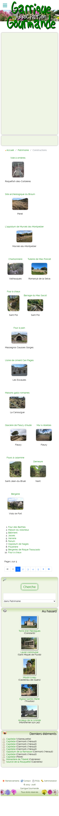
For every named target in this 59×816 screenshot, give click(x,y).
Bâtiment (12, 532)
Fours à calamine (15, 457)
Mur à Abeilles (44, 425)
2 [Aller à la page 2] (22, 569)
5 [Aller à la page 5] (38, 569)
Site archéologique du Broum (20, 194)
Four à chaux (13, 291)
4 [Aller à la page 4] (33, 569)
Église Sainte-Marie (29, 699)
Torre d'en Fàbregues (29, 631)
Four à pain (19, 328)
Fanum (11, 541)
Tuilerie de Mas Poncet (39, 259)
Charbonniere (15, 259)
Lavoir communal (29, 652)
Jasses (11, 535)
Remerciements (12, 781)
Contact (27, 781)
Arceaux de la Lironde (29, 720)
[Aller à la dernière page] (49, 569)
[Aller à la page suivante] (43, 569)
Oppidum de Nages (18, 544)
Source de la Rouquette (18, 762)
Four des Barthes (17, 527)
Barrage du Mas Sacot (35, 295)
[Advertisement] (15, 83)
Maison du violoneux (18, 530)
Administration (50, 781)
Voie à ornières (17, 158)
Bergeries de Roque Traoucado (24, 549)
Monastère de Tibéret (17, 759)
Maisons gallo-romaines (17, 392)
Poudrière (13, 547)
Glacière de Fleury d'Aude (18, 425)
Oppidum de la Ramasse (19, 751)
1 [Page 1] (17, 569)
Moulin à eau (29, 677)
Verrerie (12, 538)
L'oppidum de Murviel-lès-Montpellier (24, 226)
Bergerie (15, 494)
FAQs (37, 781)
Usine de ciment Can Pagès (19, 360)
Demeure (38, 461)
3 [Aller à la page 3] (27, 569)
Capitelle (11, 739)
